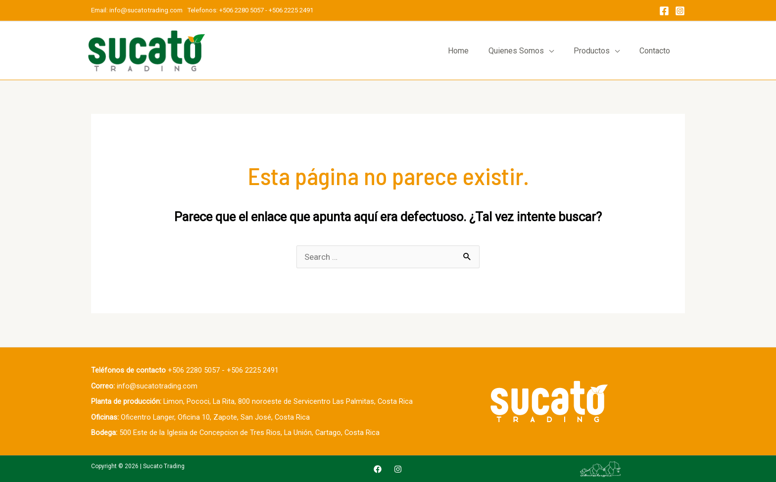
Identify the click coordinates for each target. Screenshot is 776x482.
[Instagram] (680, 11)
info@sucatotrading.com (146, 10)
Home (458, 50)
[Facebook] (664, 11)
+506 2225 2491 (291, 10)
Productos (592, 50)
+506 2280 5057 (241, 10)
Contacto (654, 50)
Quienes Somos (516, 50)
